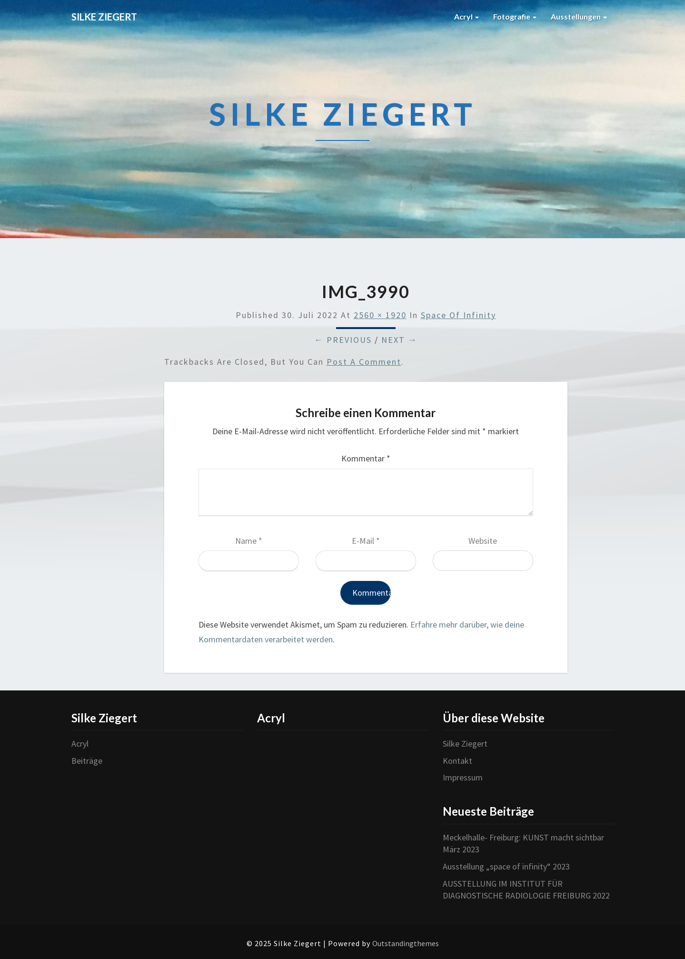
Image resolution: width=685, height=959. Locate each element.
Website (482, 540)
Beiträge (86, 760)
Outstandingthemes (405, 943)
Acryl (466, 16)
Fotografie (514, 16)
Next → (399, 339)
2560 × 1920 (380, 315)
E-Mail (366, 540)
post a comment (364, 361)
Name (248, 540)
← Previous (343, 339)
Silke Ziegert (465, 743)
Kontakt (457, 760)
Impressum (463, 777)
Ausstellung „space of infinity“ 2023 (506, 866)
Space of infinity (458, 315)
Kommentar (365, 458)
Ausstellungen (579, 16)
